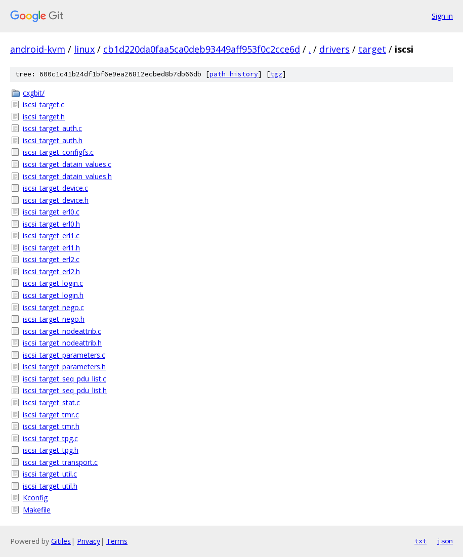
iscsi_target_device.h (56, 200)
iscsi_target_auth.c (52, 128)
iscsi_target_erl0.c (51, 212)
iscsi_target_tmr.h (51, 426)
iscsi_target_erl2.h (51, 271)
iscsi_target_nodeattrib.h (62, 343)
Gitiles (61, 541)
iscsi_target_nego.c (53, 307)
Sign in (442, 16)
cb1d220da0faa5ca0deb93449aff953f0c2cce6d (201, 49)
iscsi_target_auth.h (52, 140)
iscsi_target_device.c (55, 188)
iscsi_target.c (43, 104)
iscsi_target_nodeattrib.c (62, 331)
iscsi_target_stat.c (51, 402)
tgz (276, 74)
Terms (117, 541)
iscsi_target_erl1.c (51, 235)
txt (420, 540)
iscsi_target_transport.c (60, 462)
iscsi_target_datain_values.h (67, 176)
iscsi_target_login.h (53, 295)
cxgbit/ (34, 93)
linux (84, 49)
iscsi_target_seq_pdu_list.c (64, 378)
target (372, 49)
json (445, 540)
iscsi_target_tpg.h (50, 450)
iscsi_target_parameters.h (64, 366)
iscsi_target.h (44, 116)
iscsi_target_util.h (50, 486)
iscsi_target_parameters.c (64, 355)
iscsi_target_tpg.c (50, 438)
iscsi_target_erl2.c (51, 259)
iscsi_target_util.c (50, 474)
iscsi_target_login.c (53, 283)
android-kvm (37, 49)
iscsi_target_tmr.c (51, 414)
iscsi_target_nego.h (54, 319)
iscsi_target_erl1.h (51, 247)
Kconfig (35, 497)
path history (233, 74)
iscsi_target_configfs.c (58, 152)
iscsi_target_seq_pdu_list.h (65, 390)
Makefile (37, 510)
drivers (334, 49)
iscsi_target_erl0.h (51, 224)
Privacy (88, 541)
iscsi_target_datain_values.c (67, 164)
